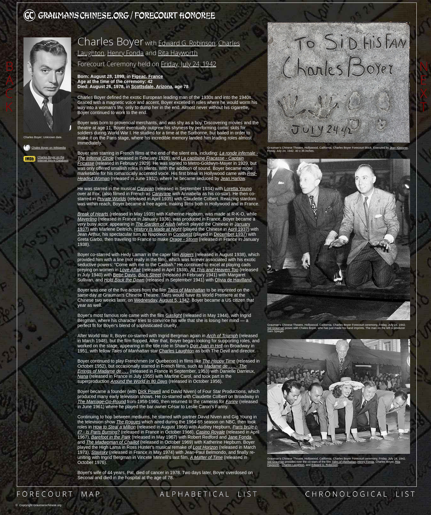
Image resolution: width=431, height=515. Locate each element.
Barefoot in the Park (111, 437)
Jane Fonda (239, 437)
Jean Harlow (233, 178)
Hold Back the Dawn (124, 279)
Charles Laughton (176, 350)
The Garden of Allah (155, 224)
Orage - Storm (183, 239)
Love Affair (130, 269)
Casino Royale (210, 432)
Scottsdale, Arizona (151, 86)
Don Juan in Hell (206, 345)
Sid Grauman (275, 328)
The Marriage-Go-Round (101, 401)
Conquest (182, 234)
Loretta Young (237, 188)
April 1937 (238, 229)
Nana (82, 376)
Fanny (232, 401)
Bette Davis (124, 274)
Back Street (149, 274)
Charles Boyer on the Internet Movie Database (53, 159)
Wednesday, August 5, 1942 (161, 300)
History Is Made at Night (157, 229)
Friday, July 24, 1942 (188, 64)
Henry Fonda (125, 52)
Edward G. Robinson (187, 43)
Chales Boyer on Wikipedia (48, 147)
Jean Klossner (399, 147)
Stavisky (99, 452)
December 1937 (230, 234)
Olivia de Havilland (233, 279)
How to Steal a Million (114, 426)
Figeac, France (147, 76)
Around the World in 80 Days (138, 381)
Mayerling (87, 219)
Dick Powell (149, 391)
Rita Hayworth (178, 52)
